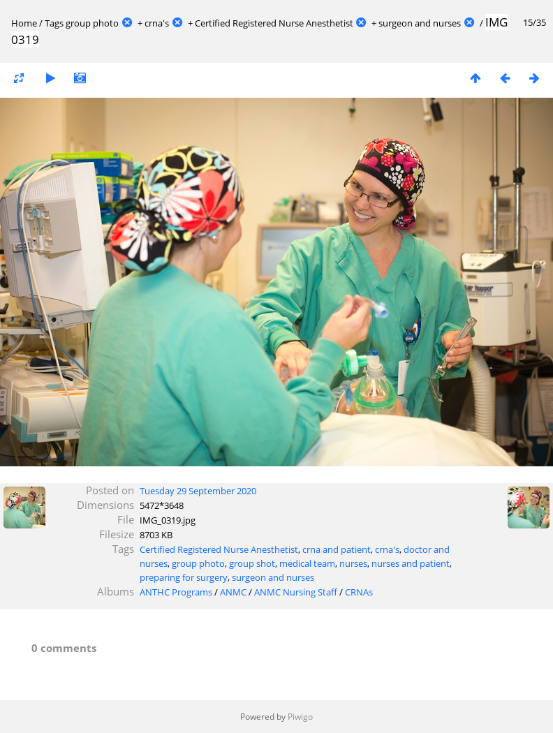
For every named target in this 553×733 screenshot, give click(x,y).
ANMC (233, 592)
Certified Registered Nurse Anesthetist (274, 23)
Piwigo (300, 717)
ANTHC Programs (176, 592)
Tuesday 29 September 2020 (198, 490)
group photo (92, 23)
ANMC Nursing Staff (295, 592)
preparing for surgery (184, 577)
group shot (252, 563)
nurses (353, 563)
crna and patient (336, 549)
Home (24, 23)
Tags (54, 23)
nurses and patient (410, 563)
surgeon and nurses (419, 23)
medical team (307, 563)
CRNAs (359, 592)
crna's (157, 23)
